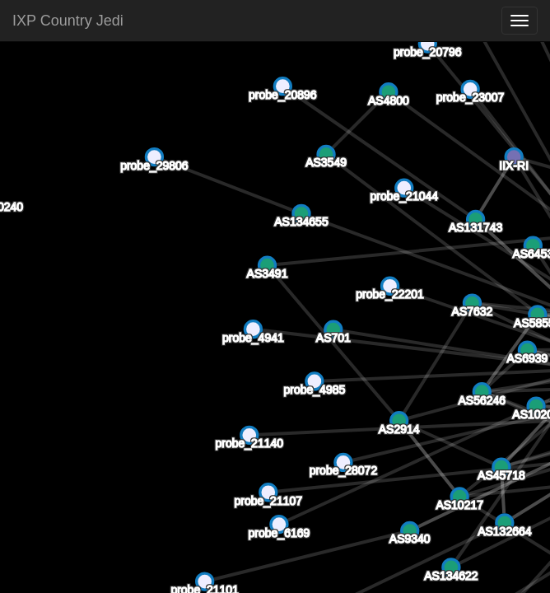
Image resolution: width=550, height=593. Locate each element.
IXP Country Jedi (68, 20)
